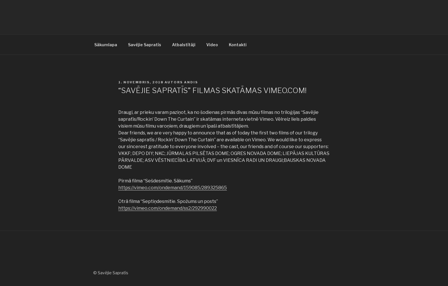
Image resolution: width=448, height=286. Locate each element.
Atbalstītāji (183, 44)
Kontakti (238, 44)
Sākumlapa (105, 44)
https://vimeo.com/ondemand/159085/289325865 (172, 187)
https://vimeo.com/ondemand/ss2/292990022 (167, 208)
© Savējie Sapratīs (110, 272)
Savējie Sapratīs (144, 44)
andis (191, 82)
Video (212, 44)
